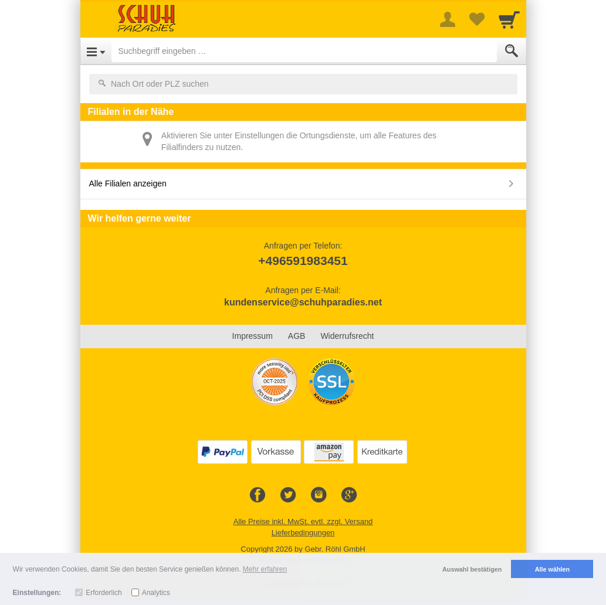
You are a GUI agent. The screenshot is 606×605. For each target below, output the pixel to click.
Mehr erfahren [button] (265, 569)
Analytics (156, 593)
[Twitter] (288, 495)
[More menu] (447, 19)
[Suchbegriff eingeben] (304, 51)
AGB (297, 336)
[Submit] (511, 51)
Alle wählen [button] (552, 569)
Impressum (252, 336)
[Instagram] (318, 495)
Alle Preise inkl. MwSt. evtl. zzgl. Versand (303, 521)
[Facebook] (257, 495)
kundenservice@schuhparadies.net (303, 302)
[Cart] (509, 19)
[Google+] (349, 495)
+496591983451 (302, 260)
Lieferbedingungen (303, 532)
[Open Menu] (96, 51)
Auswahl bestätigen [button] (472, 569)
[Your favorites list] (476, 19)
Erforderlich (103, 593)
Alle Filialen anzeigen (128, 183)
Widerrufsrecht (347, 336)
